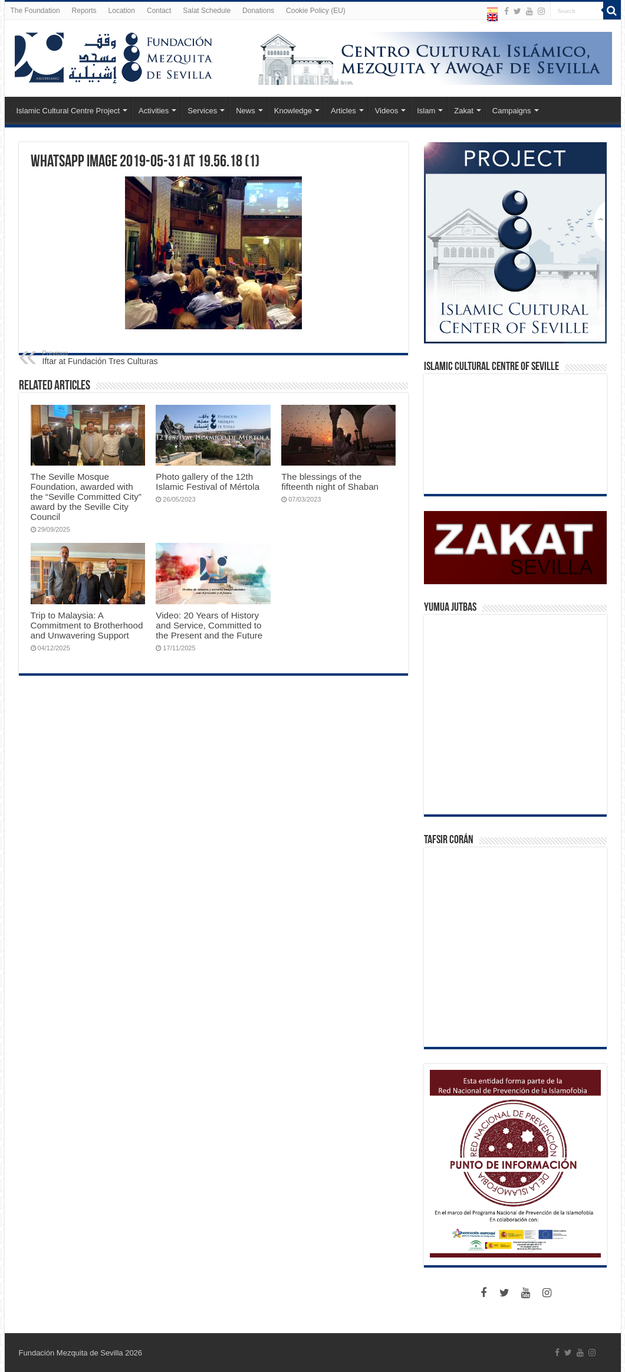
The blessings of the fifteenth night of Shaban (330, 481)
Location (121, 10)
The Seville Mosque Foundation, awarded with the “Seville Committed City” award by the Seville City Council (86, 496)
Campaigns (511, 110)
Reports (84, 10)
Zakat (463, 110)
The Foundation (35, 10)
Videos (387, 110)
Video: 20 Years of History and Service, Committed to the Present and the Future (209, 625)
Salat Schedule (207, 10)
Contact (159, 10)
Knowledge (293, 110)
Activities (154, 110)
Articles (343, 110)
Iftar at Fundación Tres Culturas (102, 357)
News (245, 110)
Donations (258, 10)
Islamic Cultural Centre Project (68, 110)
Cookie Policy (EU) (316, 10)
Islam (426, 110)
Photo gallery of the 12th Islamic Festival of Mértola (207, 481)
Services (202, 110)
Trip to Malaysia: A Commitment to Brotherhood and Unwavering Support (87, 625)
